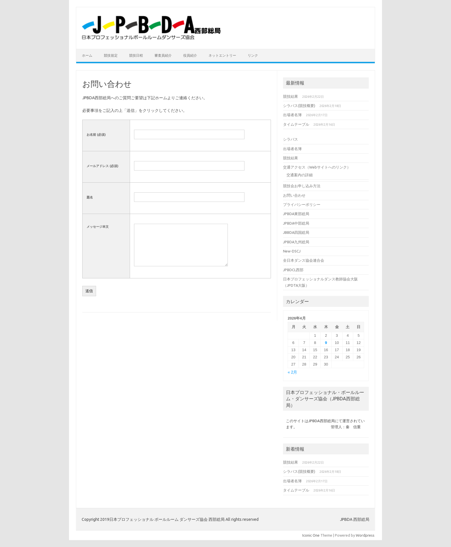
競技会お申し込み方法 (301, 186)
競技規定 (111, 55)
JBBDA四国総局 (296, 232)
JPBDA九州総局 (296, 242)
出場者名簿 (292, 115)
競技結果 (290, 96)
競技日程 (136, 55)
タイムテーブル (296, 124)
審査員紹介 (163, 55)
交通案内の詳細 (299, 175)
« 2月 (292, 372)
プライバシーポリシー (301, 204)
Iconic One (311, 535)
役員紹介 (190, 55)
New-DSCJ (292, 251)
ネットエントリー (222, 55)
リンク (253, 55)
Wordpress (365, 535)
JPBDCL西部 (293, 270)
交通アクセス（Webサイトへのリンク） (317, 167)
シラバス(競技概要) (299, 106)
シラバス (290, 139)
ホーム (87, 55)
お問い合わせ (294, 195)
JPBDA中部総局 (296, 223)
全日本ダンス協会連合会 (303, 260)
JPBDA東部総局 (296, 214)
